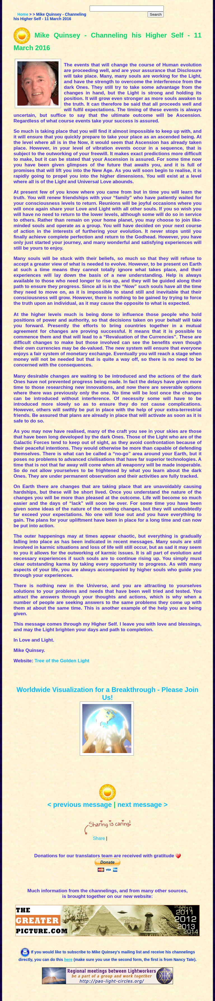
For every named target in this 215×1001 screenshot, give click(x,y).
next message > (142, 804)
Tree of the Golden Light (61, 660)
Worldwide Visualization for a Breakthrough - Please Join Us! (107, 693)
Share (99, 838)
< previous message (79, 804)
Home (22, 14)
